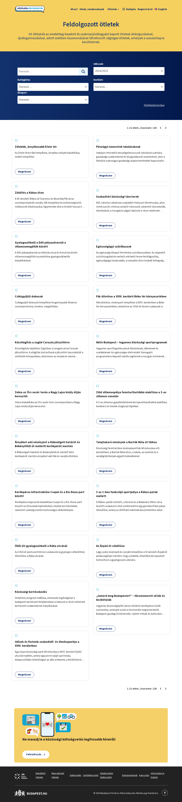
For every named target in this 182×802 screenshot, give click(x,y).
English (161, 9)
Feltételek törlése (154, 105)
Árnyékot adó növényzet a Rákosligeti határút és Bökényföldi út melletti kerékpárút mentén (47, 444)
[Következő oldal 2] (166, 128)
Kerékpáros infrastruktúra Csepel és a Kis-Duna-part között (49, 494)
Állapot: (22, 93)
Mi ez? (74, 9)
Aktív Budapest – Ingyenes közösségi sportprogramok (131, 342)
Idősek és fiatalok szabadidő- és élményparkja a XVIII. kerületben (47, 644)
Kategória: (24, 80)
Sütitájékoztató (90, 775)
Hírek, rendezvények (92, 9)
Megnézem (24, 171)
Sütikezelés (75, 775)
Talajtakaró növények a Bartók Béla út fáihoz (126, 442)
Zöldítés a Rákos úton (29, 193)
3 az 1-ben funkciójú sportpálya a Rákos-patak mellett (127, 494)
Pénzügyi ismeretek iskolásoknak (118, 147)
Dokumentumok (130, 775)
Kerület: (98, 80)
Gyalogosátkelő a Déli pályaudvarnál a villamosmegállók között (40, 245)
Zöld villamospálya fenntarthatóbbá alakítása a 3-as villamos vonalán (131, 394)
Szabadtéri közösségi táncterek (117, 197)
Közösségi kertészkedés (31, 592)
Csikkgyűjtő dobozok (29, 296)
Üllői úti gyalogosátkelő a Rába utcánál (41, 546)
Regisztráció (145, 9)
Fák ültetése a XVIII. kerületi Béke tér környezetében (131, 296)
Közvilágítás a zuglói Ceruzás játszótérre (42, 342)
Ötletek (114, 9)
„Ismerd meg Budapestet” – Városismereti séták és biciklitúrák (130, 598)
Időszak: (98, 64)
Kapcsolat (144, 775)
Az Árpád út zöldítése (110, 546)
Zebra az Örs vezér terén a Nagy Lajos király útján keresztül (48, 394)
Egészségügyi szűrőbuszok (113, 247)
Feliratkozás (33, 754)
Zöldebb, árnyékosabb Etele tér (36, 147)
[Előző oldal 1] (161, 128)
